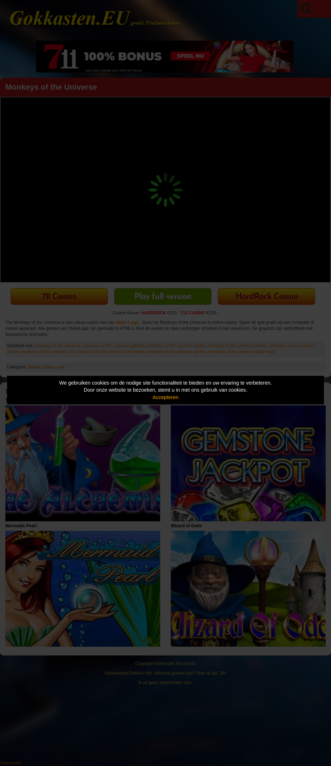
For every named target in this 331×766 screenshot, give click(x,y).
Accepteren (166, 397)
